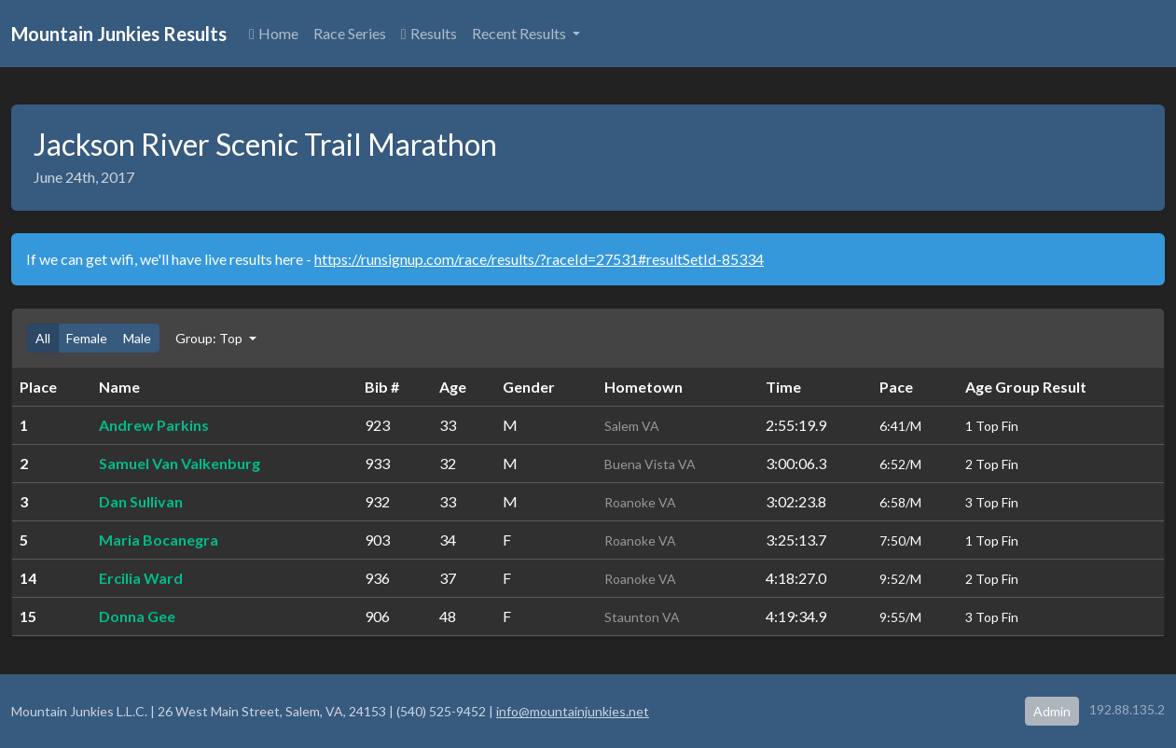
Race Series (349, 33)
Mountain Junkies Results (119, 33)
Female (86, 338)
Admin (1052, 711)
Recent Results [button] (520, 33)
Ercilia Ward (141, 578)
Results (429, 33)
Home (273, 33)
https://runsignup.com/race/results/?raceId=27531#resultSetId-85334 (539, 259)
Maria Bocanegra (158, 539)
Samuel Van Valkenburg (179, 463)
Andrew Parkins (154, 425)
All (42, 338)
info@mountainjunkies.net (572, 711)
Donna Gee (137, 616)
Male (137, 338)
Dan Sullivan (141, 501)
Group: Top (210, 338)
